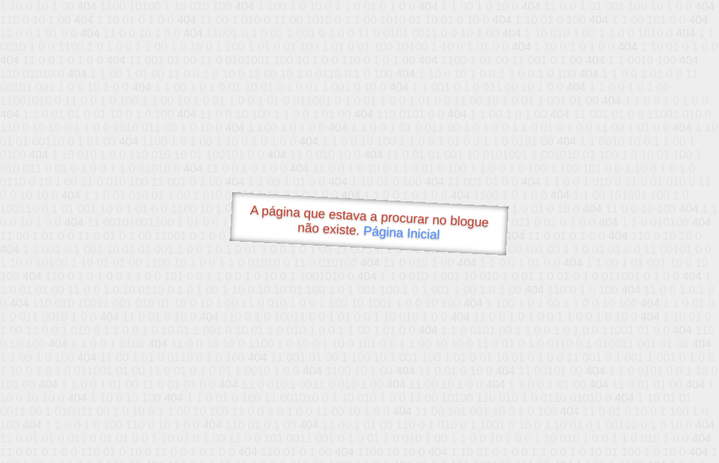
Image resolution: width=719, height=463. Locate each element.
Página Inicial (402, 233)
